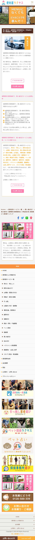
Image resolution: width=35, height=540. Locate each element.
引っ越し (6, 301)
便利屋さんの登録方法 (9, 275)
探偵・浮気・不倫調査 (10, 323)
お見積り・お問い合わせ (10, 372)
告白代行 (5, 162)
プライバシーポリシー (9, 376)
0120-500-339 (17, 80)
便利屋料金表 (6, 358)
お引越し (16, 152)
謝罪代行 (8, 160)
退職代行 (15, 160)
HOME (5, 270)
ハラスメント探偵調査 (16, 162)
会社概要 (5, 363)
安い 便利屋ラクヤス (17, 534)
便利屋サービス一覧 (15, 209)
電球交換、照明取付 (10, 310)
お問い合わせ (17, 86)
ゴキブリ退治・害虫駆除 (23, 165)
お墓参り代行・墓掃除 (10, 306)
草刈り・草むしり (16, 148)
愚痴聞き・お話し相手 (10, 350)
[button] (11, 22)
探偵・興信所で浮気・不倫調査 (15, 157)
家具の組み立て (8, 288)
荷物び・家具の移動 (10, 297)
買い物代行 (29, 209)
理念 (4, 367)
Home (3, 209)
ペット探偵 (7, 328)
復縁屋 (27, 160)
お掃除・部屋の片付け (12, 150)
